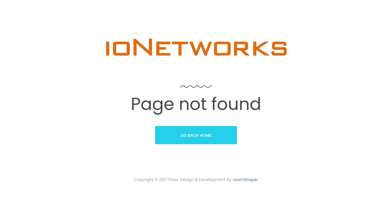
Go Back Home (196, 135)
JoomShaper (245, 179)
